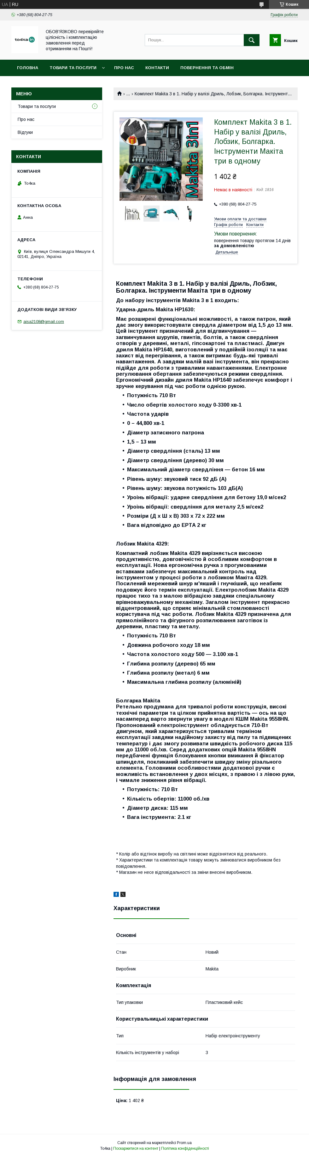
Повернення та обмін (207, 67)
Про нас (124, 67)
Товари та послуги (73, 67)
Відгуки (25, 132)
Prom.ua (184, 1143)
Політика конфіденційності (185, 1148)
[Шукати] (251, 40)
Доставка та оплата (42, 84)
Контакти (157, 67)
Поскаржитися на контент (135, 1148)
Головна (27, 67)
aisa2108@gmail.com (43, 321)
